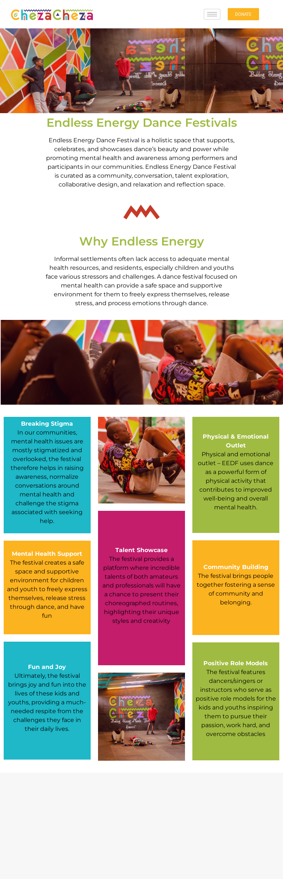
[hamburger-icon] (212, 14)
